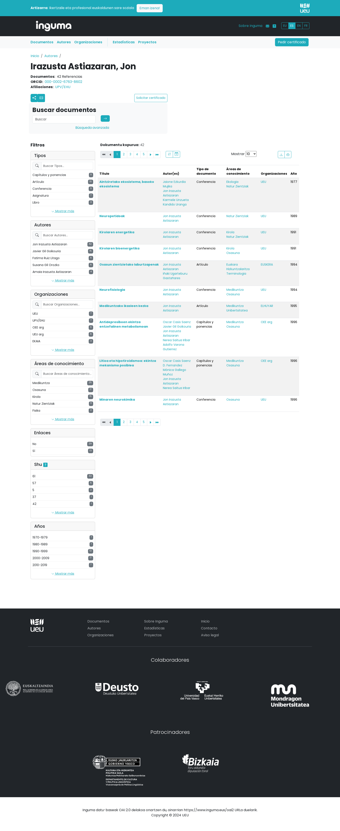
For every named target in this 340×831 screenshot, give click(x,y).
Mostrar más (62, 211)
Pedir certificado (292, 42)
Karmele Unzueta (176, 200)
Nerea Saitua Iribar (176, 340)
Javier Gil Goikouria (177, 326)
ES (292, 25)
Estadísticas (124, 42)
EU (285, 25)
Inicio (35, 55)
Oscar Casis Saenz (177, 322)
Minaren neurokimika (117, 399)
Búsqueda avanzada (92, 127)
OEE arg (266, 322)
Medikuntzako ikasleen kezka (123, 306)
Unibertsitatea (237, 310)
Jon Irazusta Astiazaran (172, 193)
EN (299, 25)
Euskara (232, 264)
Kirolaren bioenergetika (119, 248)
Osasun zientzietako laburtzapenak (129, 264)
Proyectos (147, 42)
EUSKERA (267, 264)
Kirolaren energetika (116, 232)
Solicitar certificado (150, 98)
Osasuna (233, 253)
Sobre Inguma (250, 25)
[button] (41, 98)
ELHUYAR (267, 306)
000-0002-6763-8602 (63, 81)
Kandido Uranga (175, 204)
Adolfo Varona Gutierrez (173, 346)
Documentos (42, 42)
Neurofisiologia (112, 290)
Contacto (209, 628)
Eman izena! (149, 8)
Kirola (230, 232)
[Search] (64, 119)
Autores (64, 42)
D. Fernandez (172, 365)
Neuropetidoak (112, 216)
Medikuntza (235, 290)
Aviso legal (210, 635)
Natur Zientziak (237, 186)
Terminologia (236, 273)
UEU (263, 182)
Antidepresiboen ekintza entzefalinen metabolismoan (123, 324)
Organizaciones (88, 42)
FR (306, 25)
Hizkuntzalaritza (238, 269)
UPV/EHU (62, 86)
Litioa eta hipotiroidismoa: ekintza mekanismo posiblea (127, 363)
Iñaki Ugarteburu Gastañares (175, 275)
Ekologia (232, 182)
